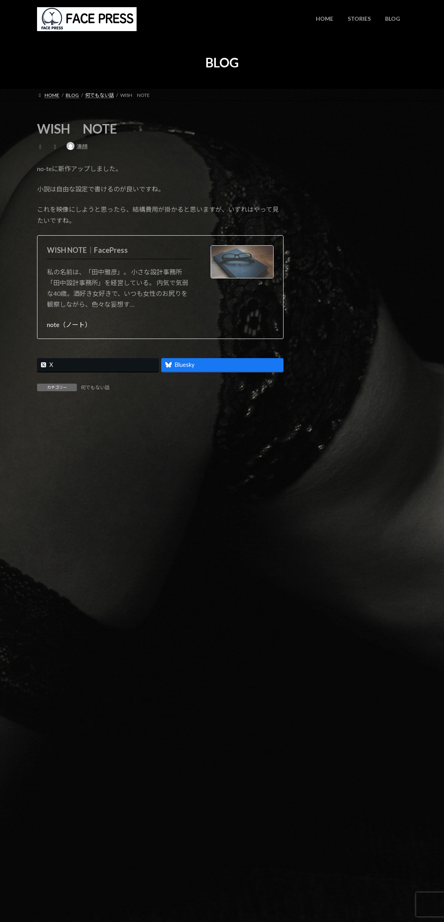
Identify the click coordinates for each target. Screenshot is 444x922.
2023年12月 (324, 414)
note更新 (358, 222)
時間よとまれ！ (365, 149)
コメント (53, 458)
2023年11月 (324, 430)
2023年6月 (322, 462)
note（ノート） (69, 324)
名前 (47, 553)
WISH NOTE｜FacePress (87, 250)
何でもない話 (95, 387)
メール (50, 595)
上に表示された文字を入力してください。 (97, 732)
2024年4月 (322, 398)
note (352, 258)
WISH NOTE (364, 185)
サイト (46, 636)
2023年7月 (322, 446)
